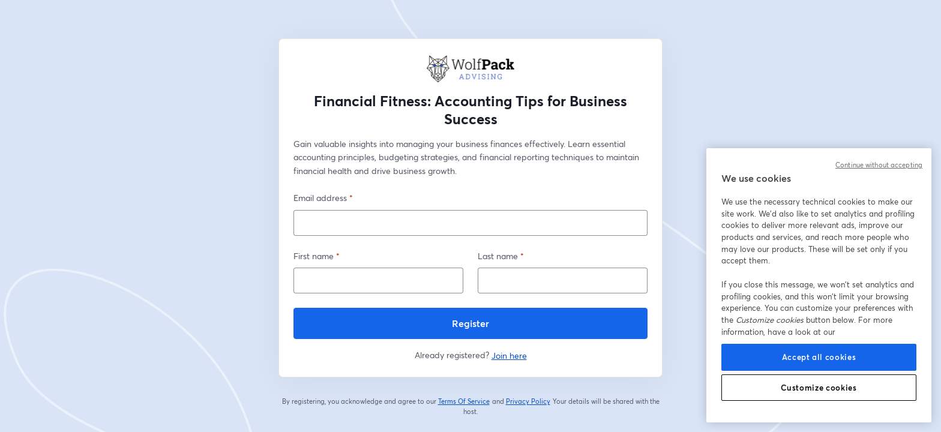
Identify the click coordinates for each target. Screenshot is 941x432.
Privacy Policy (528, 401)
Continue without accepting (878, 165)
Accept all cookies (819, 357)
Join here (509, 355)
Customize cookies (818, 387)
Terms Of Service (464, 401)
